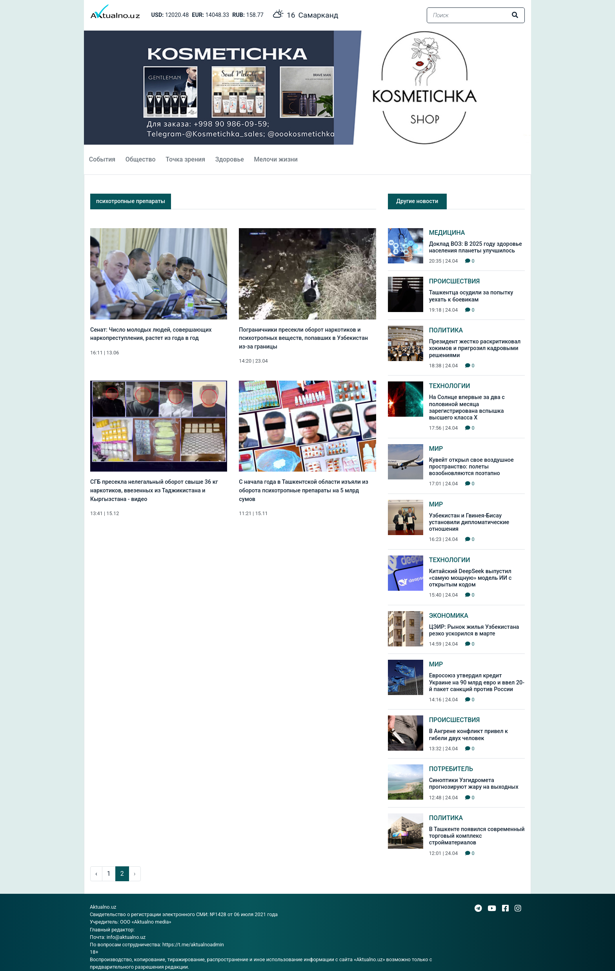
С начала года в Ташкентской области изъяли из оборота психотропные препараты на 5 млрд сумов (303, 490)
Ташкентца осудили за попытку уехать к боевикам (471, 296)
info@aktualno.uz (126, 937)
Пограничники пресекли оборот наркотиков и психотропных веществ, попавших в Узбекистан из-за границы (303, 338)
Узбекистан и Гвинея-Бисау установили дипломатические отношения (469, 522)
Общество (141, 159)
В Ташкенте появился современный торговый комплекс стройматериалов (477, 836)
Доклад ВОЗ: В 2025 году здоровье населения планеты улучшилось (475, 247)
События (102, 159)
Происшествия (454, 281)
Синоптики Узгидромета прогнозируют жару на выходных (474, 783)
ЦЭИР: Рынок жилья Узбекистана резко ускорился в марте (474, 630)
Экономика (448, 615)
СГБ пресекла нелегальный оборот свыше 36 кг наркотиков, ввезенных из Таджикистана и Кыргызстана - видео (154, 490)
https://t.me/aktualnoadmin (193, 944)
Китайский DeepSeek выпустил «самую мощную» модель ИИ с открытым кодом (470, 578)
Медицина (447, 232)
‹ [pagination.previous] (96, 873)
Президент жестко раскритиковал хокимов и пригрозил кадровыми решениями (475, 348)
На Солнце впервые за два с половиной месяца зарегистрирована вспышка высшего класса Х (467, 407)
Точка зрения (185, 159)
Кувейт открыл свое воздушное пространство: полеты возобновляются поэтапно (471, 467)
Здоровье (229, 159)
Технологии (449, 386)
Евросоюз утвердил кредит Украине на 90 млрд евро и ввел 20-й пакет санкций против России (477, 682)
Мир (436, 448)
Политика (446, 330)
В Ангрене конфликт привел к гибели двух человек (468, 734)
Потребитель (451, 769)
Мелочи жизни (275, 159)
